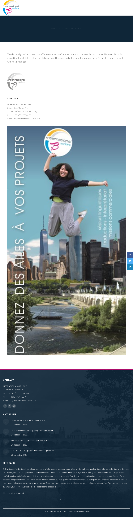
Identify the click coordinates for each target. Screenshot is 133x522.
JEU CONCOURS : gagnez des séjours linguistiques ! (33, 451)
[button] (60, 503)
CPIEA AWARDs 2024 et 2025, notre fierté (28, 420)
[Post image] (6, 422)
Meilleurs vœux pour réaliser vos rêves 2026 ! (29, 440)
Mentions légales (83, 515)
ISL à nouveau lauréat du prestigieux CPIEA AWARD (32, 430)
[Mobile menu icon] (128, 8)
